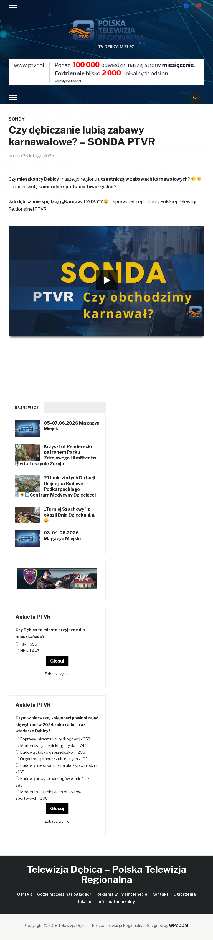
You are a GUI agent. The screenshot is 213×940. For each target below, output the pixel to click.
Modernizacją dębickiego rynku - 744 (53, 745)
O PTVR (24, 894)
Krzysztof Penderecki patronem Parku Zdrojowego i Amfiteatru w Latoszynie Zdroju (59, 455)
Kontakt (160, 894)
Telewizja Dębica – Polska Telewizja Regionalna (106, 874)
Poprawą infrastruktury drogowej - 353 (55, 739)
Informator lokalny (116, 901)
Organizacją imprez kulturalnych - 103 (54, 759)
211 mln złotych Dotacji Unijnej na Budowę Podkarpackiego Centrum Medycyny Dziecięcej (63, 486)
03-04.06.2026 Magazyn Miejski (62, 535)
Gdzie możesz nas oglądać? (64, 894)
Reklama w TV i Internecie (121, 894)
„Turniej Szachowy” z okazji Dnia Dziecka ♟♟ (69, 512)
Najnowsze (27, 407)
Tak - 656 (28, 644)
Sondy (17, 119)
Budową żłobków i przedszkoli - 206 (52, 752)
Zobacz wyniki (57, 673)
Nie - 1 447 (29, 650)
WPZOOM (178, 925)
